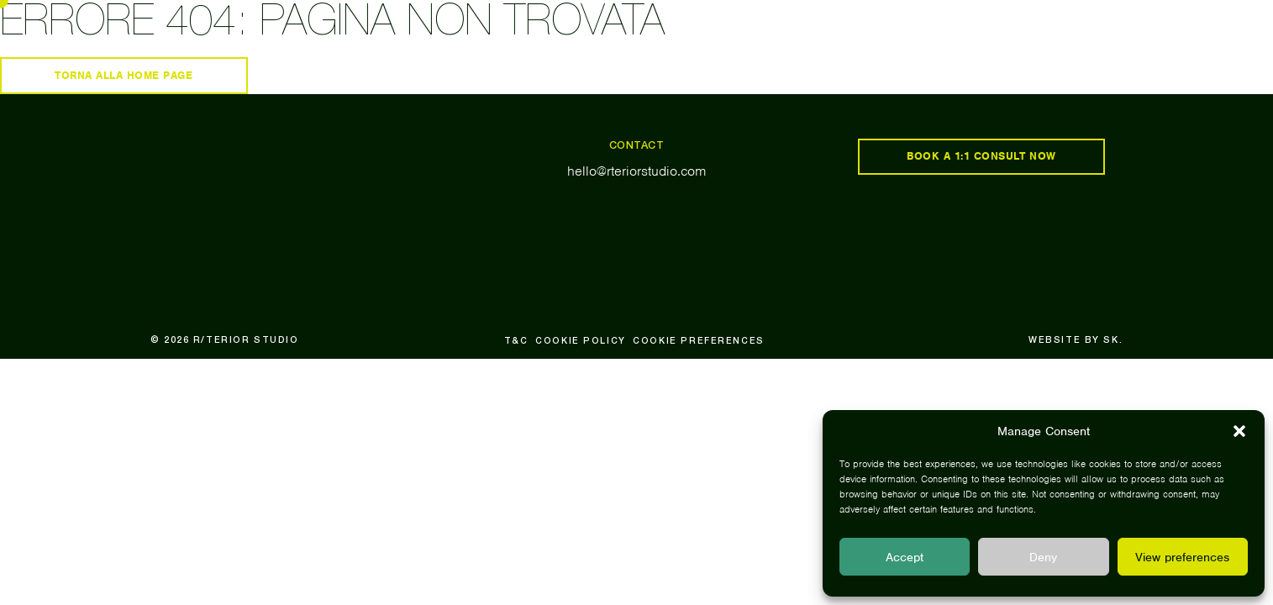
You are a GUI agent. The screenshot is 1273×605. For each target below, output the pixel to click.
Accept (904, 557)
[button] (1239, 431)
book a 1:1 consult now (981, 156)
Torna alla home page (124, 75)
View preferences (1182, 557)
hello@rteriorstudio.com (637, 171)
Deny (1043, 557)
